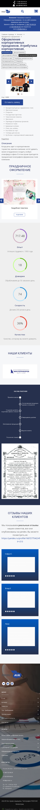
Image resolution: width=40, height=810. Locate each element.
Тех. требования (7, 710)
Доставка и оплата (8, 718)
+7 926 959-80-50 (21, 3)
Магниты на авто (7, 58)
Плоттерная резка (8, 743)
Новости (5, 706)
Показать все (7, 52)
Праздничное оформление (11, 37)
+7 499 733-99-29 (21, 2)
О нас (3, 698)
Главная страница (8, 34)
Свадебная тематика (19, 208)
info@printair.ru (21, 5)
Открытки (19, 61)
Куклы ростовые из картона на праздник (14, 67)
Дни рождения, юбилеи (9, 55)
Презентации (6, 714)
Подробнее (5, 139)
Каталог (20, 34)
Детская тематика (19, 52)
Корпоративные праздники (27, 55)
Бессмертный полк (8, 61)
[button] (7, 52)
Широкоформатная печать (11, 739)
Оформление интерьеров (10, 751)
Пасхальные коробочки (9, 64)
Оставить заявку (12, 102)
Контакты (5, 722)
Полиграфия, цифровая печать (12, 735)
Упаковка (5, 755)
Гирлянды (22, 64)
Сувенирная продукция (10, 747)
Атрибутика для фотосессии (23, 58)
